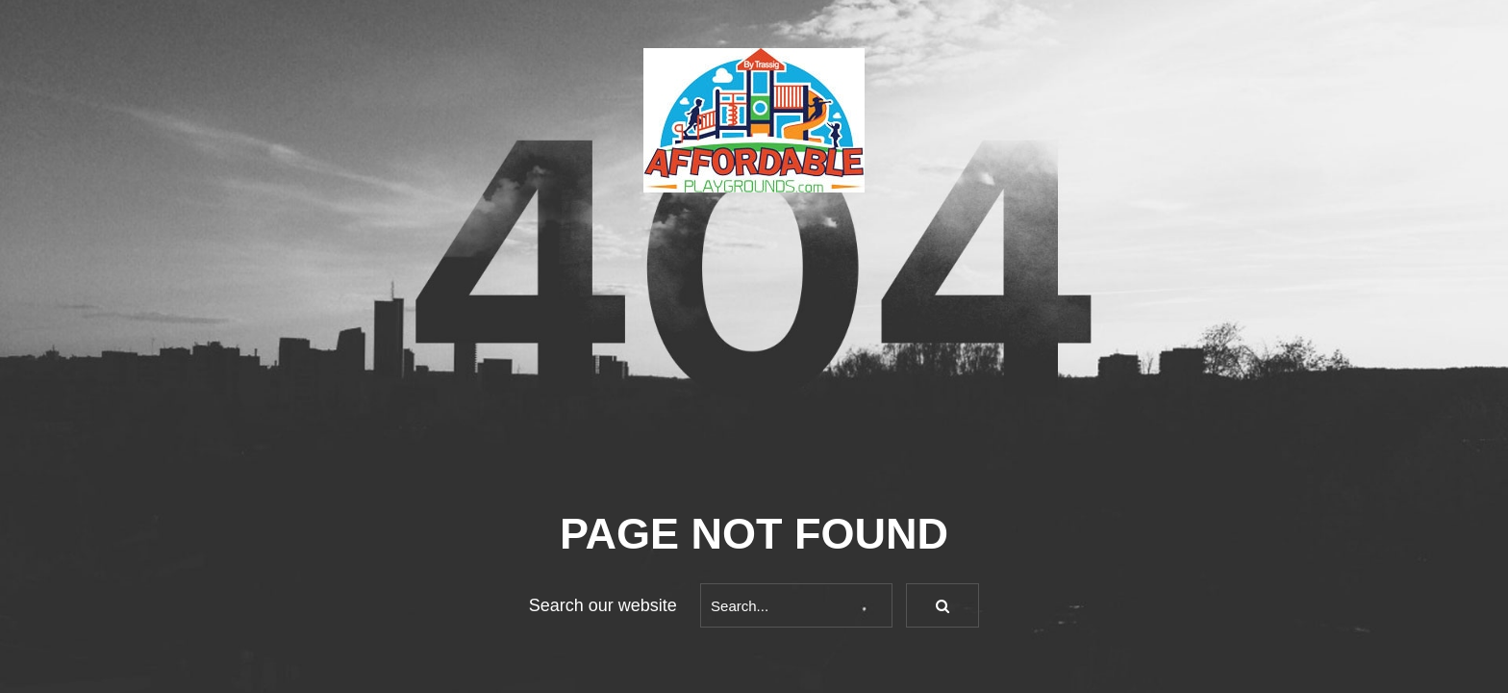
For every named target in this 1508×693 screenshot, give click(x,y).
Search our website (603, 605)
